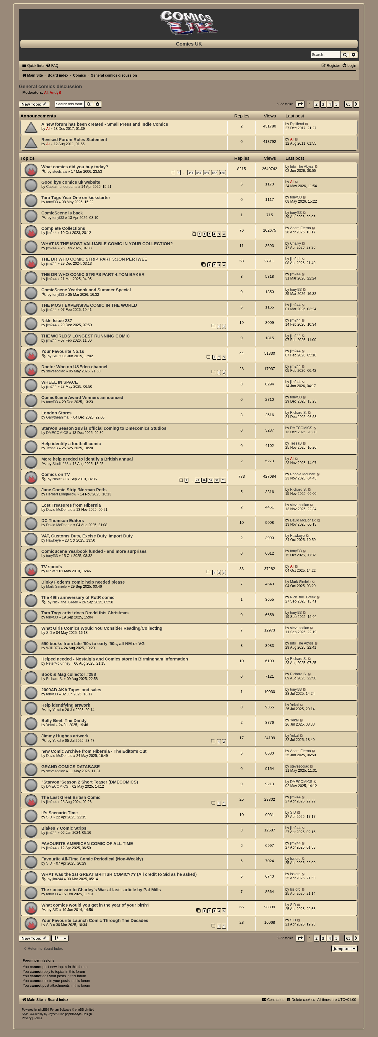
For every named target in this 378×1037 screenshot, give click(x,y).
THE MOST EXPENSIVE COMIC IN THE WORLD (89, 305)
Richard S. (298, 413)
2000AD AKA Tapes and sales (71, 689)
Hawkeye (53, 540)
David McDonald (59, 510)
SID (55, 356)
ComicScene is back (62, 213)
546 (206, 173)
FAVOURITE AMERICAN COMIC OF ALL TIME (87, 843)
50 (210, 480)
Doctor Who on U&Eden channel (74, 366)
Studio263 (61, 464)
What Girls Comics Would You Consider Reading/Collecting (101, 628)
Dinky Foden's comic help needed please (83, 582)
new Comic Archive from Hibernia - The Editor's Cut (93, 751)
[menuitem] (52, 66)
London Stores (56, 413)
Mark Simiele (56, 586)
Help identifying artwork (65, 705)
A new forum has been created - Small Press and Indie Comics (104, 124)
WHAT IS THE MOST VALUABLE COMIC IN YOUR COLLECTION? (107, 243)
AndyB (55, 93)
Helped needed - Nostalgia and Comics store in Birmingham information (114, 659)
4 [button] (330, 104)
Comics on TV (55, 474)
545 (198, 173)
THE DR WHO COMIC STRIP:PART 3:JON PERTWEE (94, 259)
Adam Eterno (300, 228)
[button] (300, 104)
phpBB (42, 1009)
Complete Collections (63, 228)
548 (222, 173)
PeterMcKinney (58, 663)
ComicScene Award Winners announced (82, 397)
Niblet (57, 479)
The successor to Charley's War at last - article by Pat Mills (101, 889)
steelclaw (60, 171)
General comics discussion (50, 86)
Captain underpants (61, 187)
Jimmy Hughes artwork (65, 736)
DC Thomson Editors (62, 520)
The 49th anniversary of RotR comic (78, 597)
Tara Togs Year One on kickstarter (75, 197)
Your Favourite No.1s (62, 351)
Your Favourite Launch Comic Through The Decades (94, 920)
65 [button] (348, 104)
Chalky (295, 243)
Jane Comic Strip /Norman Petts (74, 489)
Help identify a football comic (71, 443)
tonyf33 (52, 202)
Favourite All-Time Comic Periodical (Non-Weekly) (92, 859)
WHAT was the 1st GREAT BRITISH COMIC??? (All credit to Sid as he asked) (119, 874)
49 (204, 480)
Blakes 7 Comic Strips (63, 828)
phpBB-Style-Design (78, 1014)
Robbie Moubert (302, 474)
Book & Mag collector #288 (68, 674)
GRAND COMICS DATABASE (70, 766)
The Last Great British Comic (70, 797)
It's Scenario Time (59, 812)
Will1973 (53, 648)
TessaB (52, 448)
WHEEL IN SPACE (59, 382)
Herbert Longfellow (61, 494)
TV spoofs (51, 566)
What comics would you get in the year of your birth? (95, 905)
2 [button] (316, 104)
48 (197, 480)
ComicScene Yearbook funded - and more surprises (93, 551)
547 (214, 173)
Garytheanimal (57, 417)
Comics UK (189, 43)
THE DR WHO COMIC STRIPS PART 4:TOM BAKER (92, 274)
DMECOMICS (57, 433)
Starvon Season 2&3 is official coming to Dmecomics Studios (103, 428)
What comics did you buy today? (74, 166)
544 (190, 173)
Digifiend (297, 124)
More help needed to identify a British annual (87, 459)
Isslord (295, 859)
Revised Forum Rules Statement (74, 139)
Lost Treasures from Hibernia (71, 505)
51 (216, 480)
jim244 (51, 233)
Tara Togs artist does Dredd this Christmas (85, 612)
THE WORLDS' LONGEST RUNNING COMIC (85, 336)
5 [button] (336, 104)
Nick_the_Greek (65, 602)
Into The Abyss (302, 166)
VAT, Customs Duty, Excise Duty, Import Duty (87, 536)
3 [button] (323, 104)
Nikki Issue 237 (56, 320)
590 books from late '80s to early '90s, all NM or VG (93, 643)
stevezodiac (55, 371)
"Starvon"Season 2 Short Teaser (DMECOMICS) (89, 782)
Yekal (57, 710)
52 (223, 480)
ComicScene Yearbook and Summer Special (86, 289)
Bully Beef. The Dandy (64, 720)
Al (46, 93)
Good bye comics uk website (70, 182)
